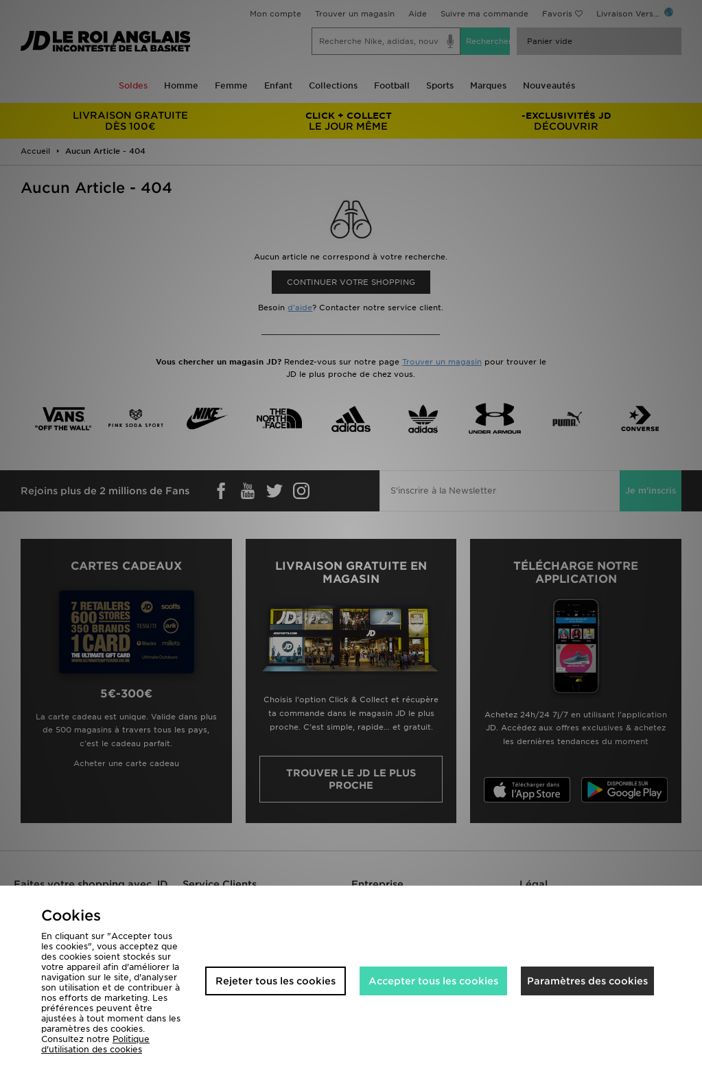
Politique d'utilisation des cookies (95, 1044)
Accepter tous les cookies (433, 980)
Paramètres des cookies (587, 980)
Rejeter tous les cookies (275, 980)
